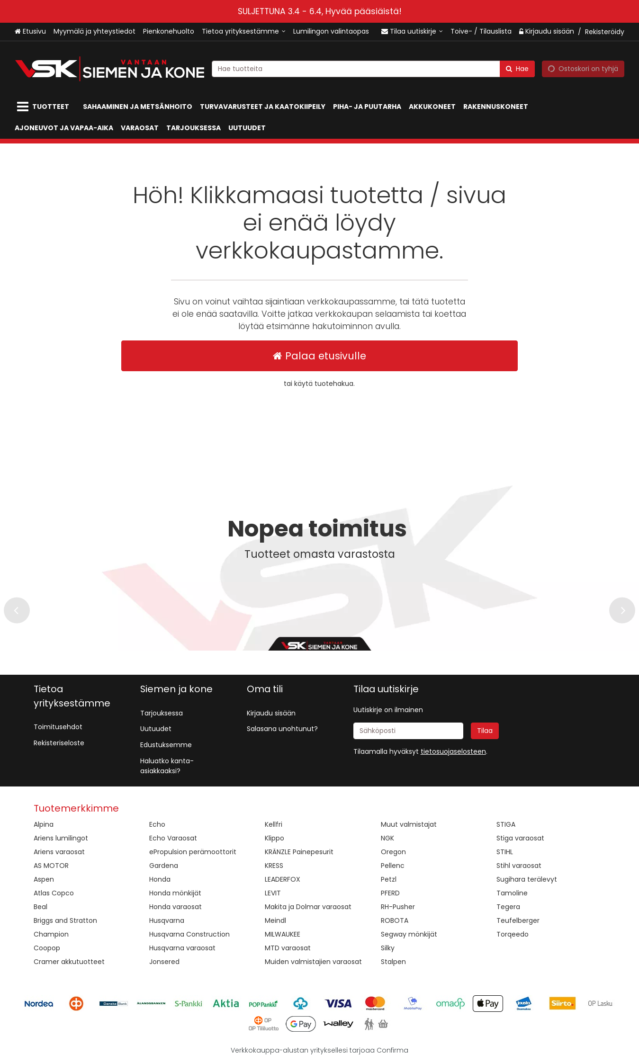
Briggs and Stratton (65, 920)
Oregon (393, 852)
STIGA (505, 824)
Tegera (508, 906)
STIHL (504, 852)
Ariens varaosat (59, 852)
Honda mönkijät (175, 893)
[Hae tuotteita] (373, 68)
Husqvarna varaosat (182, 948)
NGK (387, 838)
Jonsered (164, 961)
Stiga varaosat (520, 838)
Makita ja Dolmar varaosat (308, 906)
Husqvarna (166, 920)
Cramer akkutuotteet (69, 961)
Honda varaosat (175, 906)
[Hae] (517, 68)
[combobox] (373, 68)
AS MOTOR (51, 865)
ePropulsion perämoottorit (192, 852)
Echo (157, 824)
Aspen (44, 879)
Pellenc (393, 865)
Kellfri (273, 824)
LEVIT (273, 893)
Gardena (163, 865)
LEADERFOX (282, 879)
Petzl (388, 879)
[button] (453, 751)
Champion (51, 934)
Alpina (44, 824)
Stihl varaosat (518, 865)
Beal (40, 906)
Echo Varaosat (173, 838)
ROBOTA (394, 920)
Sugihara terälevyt (526, 879)
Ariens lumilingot (61, 838)
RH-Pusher (398, 906)
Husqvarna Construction (189, 934)
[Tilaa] (485, 731)
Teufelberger (518, 920)
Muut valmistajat (409, 824)
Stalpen (393, 961)
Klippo (274, 838)
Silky (388, 948)
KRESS (274, 865)
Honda (160, 879)
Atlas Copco (54, 893)
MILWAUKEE (282, 934)
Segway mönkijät (409, 934)
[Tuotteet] (45, 106)
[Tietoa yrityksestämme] (243, 31)
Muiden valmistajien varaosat (313, 961)
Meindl (275, 920)
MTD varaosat (288, 948)
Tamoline (512, 893)
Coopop (47, 948)
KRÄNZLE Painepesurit (299, 852)
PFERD (390, 893)
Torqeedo (512, 934)
